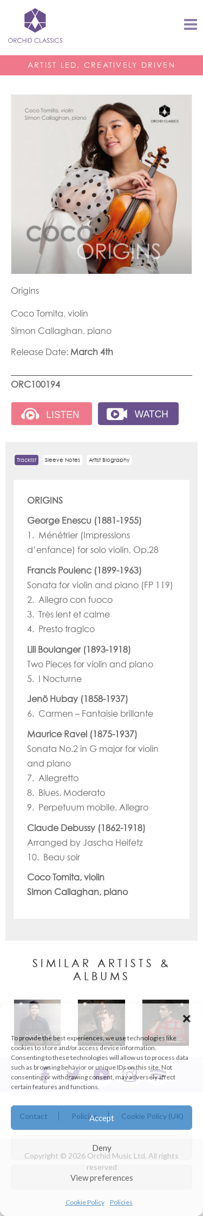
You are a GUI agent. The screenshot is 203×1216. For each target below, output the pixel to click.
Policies (121, 1202)
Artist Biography (109, 460)
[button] (186, 1017)
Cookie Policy (85, 1202)
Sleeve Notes (62, 460)
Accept (101, 1118)
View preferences (101, 1177)
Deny (102, 1148)
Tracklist (26, 460)
